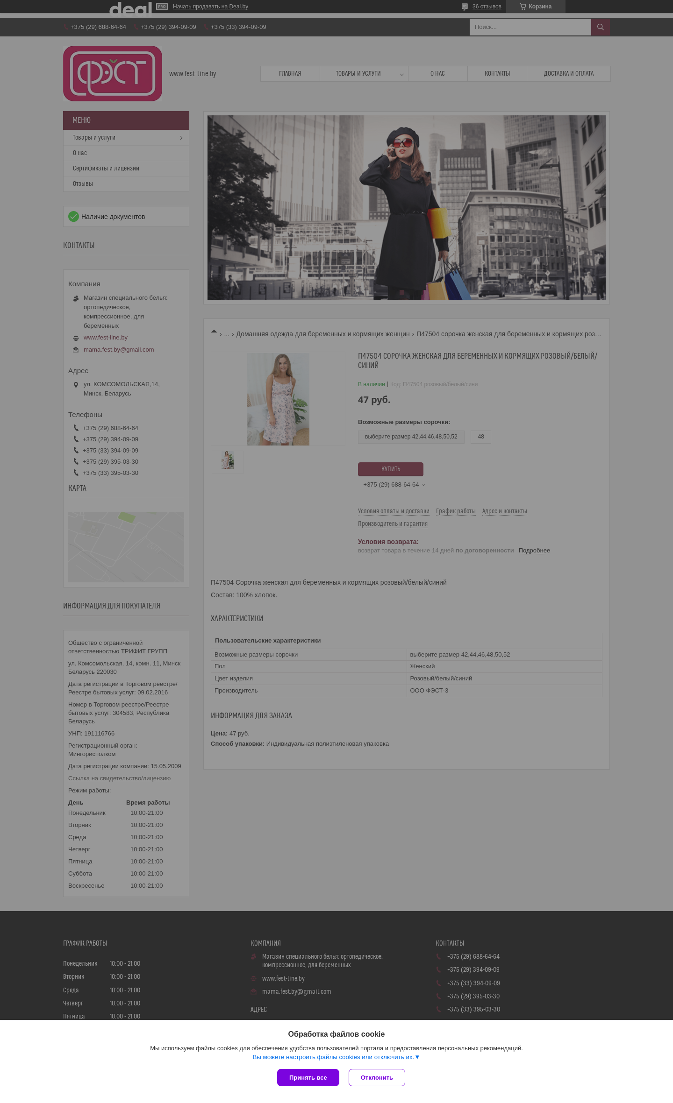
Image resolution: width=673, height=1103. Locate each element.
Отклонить (377, 1077)
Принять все (308, 1077)
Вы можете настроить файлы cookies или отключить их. (333, 1057)
